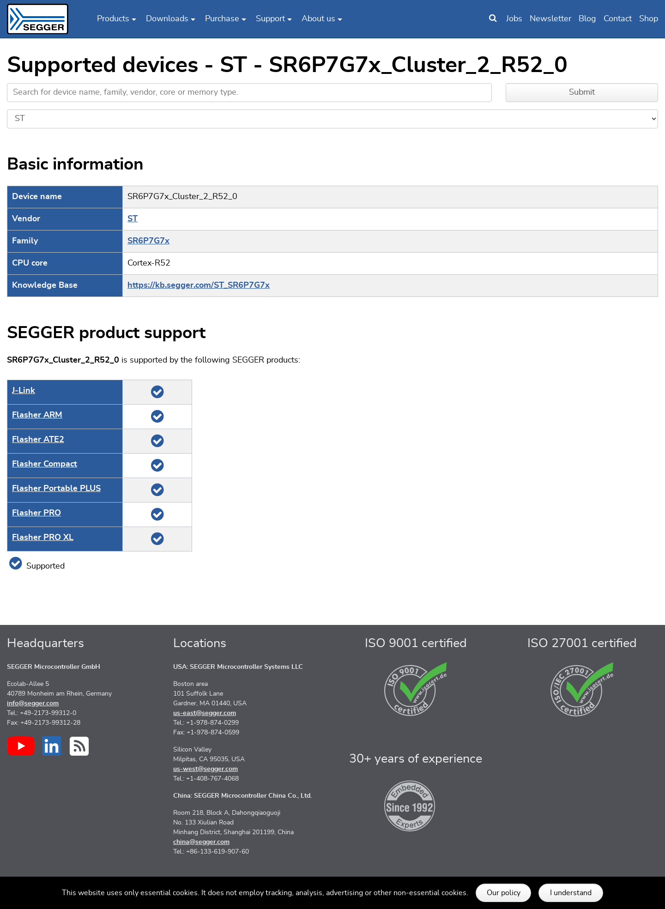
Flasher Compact (44, 464)
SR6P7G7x (148, 241)
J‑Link (23, 391)
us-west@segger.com (205, 769)
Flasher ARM (37, 415)
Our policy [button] (503, 893)
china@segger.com (201, 842)
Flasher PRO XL (42, 537)
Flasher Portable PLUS (56, 489)
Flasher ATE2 (38, 440)
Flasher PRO (36, 513)
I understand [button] (571, 893)
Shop (648, 19)
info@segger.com (33, 703)
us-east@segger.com (204, 713)
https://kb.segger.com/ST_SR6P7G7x (198, 285)
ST (132, 219)
